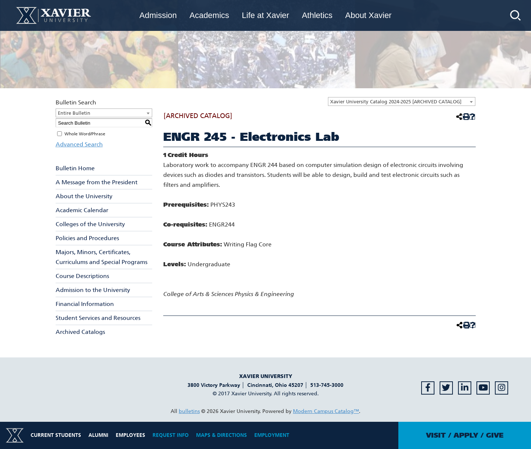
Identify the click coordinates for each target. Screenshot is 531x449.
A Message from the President (96, 182)
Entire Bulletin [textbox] (74, 113)
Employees (130, 435)
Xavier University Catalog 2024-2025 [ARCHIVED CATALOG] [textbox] (395, 101)
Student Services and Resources (98, 317)
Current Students (56, 435)
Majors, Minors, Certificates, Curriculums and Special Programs (101, 257)
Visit (436, 435)
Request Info (171, 435)
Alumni (98, 435)
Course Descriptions (82, 275)
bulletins (189, 411)
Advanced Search (79, 144)
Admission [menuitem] (158, 15)
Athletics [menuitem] (317, 15)
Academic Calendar (82, 210)
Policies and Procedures (87, 238)
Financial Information (85, 303)
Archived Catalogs (80, 331)
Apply (466, 435)
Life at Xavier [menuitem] (265, 15)
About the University (84, 196)
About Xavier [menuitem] (368, 15)
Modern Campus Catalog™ (326, 411)
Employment (271, 435)
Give (494, 435)
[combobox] (401, 101)
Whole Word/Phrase (84, 133)
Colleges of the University (90, 224)
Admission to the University (93, 289)
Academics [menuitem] (209, 15)
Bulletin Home (75, 168)
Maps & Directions (221, 435)
